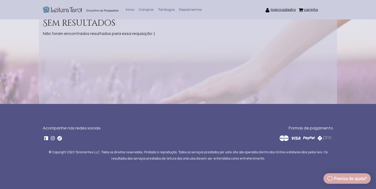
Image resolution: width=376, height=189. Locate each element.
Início (130, 10)
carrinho (311, 10)
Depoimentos (190, 10)
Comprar (146, 10)
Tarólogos (166, 10)
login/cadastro (283, 10)
